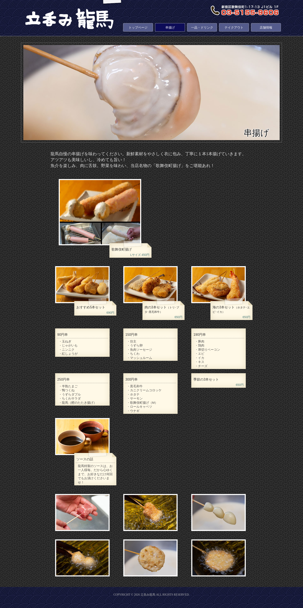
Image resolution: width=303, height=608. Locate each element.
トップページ (138, 27)
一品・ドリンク (202, 27)
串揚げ (170, 27)
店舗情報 (266, 27)
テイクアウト (234, 27)
